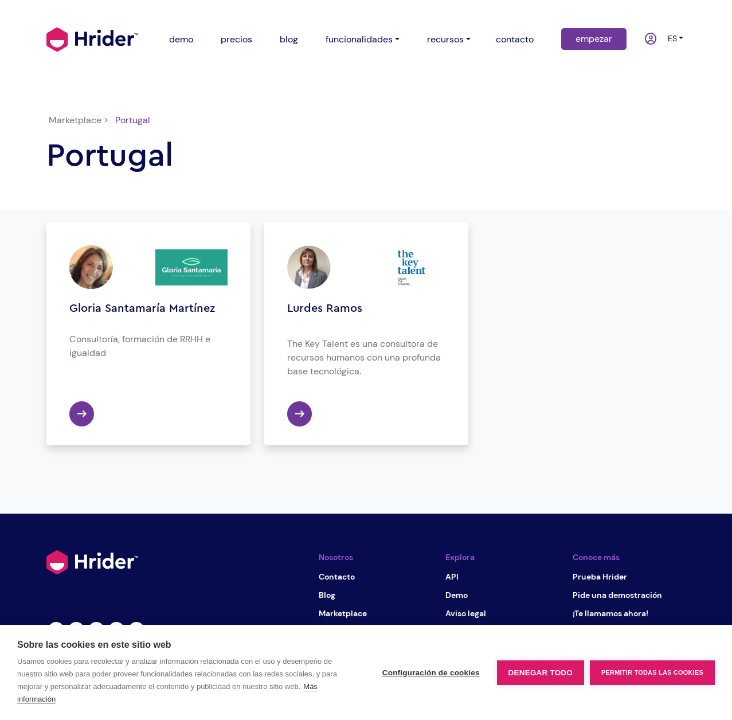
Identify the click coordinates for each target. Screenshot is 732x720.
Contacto (337, 577)
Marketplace (343, 613)
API (452, 577)
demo (181, 39)
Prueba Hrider (600, 577)
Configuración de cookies (431, 672)
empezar (594, 39)
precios (236, 39)
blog (289, 39)
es (670, 38)
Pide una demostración (617, 595)
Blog (327, 595)
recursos (445, 39)
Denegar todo (540, 672)
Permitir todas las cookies (652, 672)
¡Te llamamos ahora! (610, 613)
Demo (456, 595)
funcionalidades (359, 39)
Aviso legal (465, 613)
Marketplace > (78, 120)
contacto (515, 39)
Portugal (132, 120)
